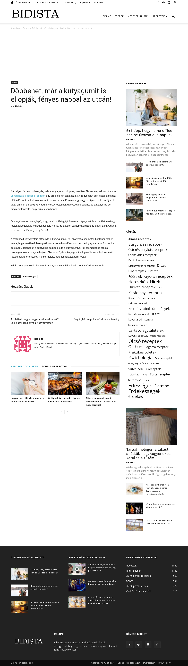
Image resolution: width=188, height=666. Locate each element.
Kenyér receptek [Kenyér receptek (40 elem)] (139, 314)
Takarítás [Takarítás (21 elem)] (133, 374)
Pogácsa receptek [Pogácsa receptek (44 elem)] (156, 347)
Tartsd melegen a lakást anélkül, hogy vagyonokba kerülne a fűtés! (148, 453)
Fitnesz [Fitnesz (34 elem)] (153, 271)
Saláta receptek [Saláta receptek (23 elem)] (164, 358)
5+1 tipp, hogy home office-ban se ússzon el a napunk (150, 132)
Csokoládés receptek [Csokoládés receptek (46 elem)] (142, 255)
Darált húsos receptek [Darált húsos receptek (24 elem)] (141, 260)
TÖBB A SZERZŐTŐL (54, 366)
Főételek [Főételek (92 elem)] (135, 276)
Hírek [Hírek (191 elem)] (155, 282)
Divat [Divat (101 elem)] (161, 265)
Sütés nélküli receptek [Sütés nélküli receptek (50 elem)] (144, 369)
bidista (18, 106)
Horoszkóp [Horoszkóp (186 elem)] (138, 282)
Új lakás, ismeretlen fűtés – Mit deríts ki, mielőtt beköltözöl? (160, 181)
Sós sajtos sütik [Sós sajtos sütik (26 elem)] (149, 363)
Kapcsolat (98, 2)
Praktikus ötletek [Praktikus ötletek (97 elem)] (142, 352)
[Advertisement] (94, 55)
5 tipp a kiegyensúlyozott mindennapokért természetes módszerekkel (101, 401)
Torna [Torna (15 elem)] (144, 374)
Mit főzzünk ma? (138, 16)
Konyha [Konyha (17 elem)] (148, 319)
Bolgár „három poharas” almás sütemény (96, 319)
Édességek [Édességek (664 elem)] (140, 385)
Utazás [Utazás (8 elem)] (146, 380)
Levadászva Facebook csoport (28, 195)
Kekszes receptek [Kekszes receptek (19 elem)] (138, 303)
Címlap (107, 16)
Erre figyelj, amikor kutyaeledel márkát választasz (156, 197)
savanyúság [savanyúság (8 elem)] (133, 364)
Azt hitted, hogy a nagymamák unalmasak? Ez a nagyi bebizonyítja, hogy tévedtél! (35, 321)
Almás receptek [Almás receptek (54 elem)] (139, 239)
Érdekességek (29, 276)
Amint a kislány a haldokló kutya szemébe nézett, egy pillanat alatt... (102, 567)
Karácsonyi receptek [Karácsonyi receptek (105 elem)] (145, 293)
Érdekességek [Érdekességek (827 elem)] (144, 391)
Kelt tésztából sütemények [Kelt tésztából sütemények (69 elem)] (149, 308)
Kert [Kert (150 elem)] (156, 314)
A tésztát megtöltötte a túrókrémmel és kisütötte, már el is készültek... (101, 600)
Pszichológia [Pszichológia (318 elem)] (140, 357)
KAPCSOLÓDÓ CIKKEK (24, 366)
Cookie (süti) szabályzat (128, 662)
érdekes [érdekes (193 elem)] (135, 396)
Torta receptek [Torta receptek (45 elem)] (160, 374)
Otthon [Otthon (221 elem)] (135, 346)
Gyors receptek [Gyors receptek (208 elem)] (158, 276)
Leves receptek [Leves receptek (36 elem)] (138, 335)
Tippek (119, 16)
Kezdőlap (15, 28)
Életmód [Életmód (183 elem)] (161, 386)
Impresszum (85, 2)
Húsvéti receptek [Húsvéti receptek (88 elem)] (142, 287)
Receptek (159, 16)
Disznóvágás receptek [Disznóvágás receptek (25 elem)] (141, 265)
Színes (26, 28)
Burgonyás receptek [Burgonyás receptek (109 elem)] (145, 244)
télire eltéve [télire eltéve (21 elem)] (134, 380)
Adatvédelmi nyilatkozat (102, 662)
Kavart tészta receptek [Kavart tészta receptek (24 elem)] (141, 298)
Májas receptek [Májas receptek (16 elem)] (158, 335)
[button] (173, 16)
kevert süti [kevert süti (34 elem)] (135, 319)
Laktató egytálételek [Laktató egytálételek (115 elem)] (146, 330)
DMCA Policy (70, 2)
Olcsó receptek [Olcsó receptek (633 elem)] (145, 341)
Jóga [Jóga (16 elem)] (160, 287)
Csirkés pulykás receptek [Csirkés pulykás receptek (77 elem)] (147, 249)
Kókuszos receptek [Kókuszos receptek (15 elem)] (138, 324)
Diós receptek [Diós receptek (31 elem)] (137, 271)
